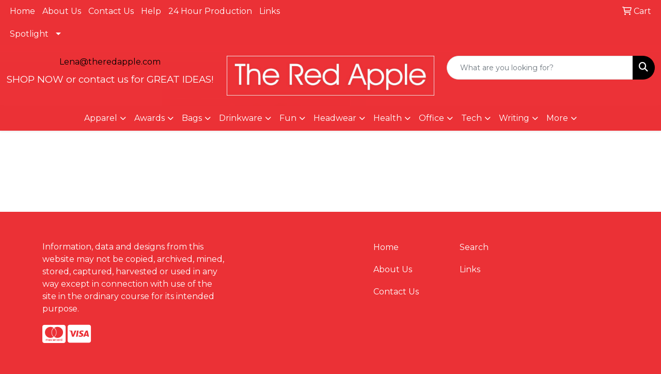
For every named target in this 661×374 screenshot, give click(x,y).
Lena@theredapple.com (110, 62)
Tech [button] (471, 118)
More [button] (557, 118)
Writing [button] (514, 118)
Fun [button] (287, 118)
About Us (61, 11)
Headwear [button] (334, 118)
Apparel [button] (100, 118)
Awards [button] (149, 118)
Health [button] (387, 118)
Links (269, 11)
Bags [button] (192, 118)
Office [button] (431, 118)
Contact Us (111, 11)
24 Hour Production (210, 11)
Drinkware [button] (240, 118)
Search (474, 247)
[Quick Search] (540, 68)
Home (22, 11)
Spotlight (29, 34)
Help (151, 11)
